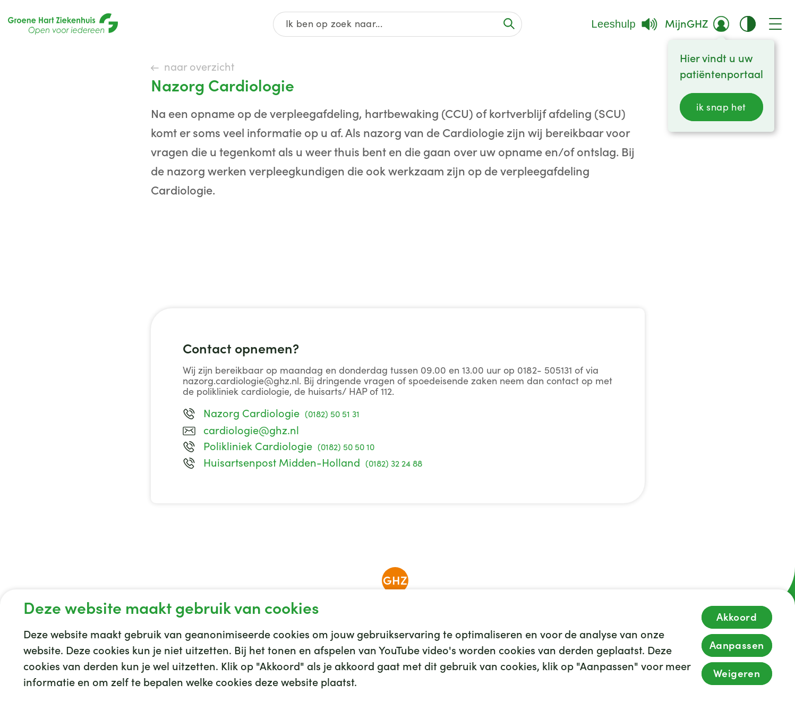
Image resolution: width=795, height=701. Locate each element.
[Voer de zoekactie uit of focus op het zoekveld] (508, 24)
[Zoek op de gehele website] (397, 24)
